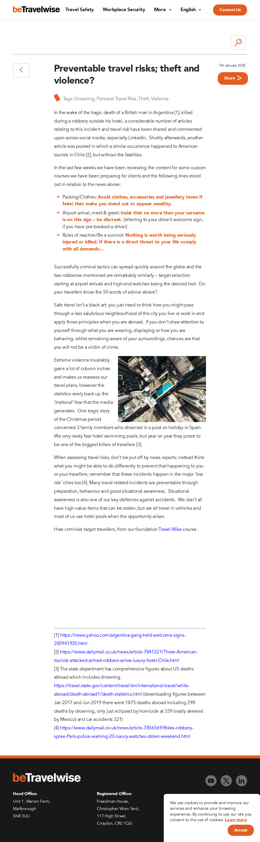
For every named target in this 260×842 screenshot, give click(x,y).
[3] (138, 445)
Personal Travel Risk (116, 99)
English (188, 10)
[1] (176, 113)
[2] (88, 155)
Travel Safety (79, 10)
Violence (160, 99)
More (160, 10)
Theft (143, 99)
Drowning (84, 99)
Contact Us (230, 10)
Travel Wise (170, 529)
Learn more (236, 820)
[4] (84, 483)
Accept (240, 830)
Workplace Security (124, 10)
